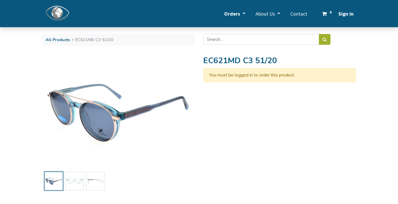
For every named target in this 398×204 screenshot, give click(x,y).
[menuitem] (299, 14)
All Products (58, 39)
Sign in (346, 13)
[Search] (324, 39)
